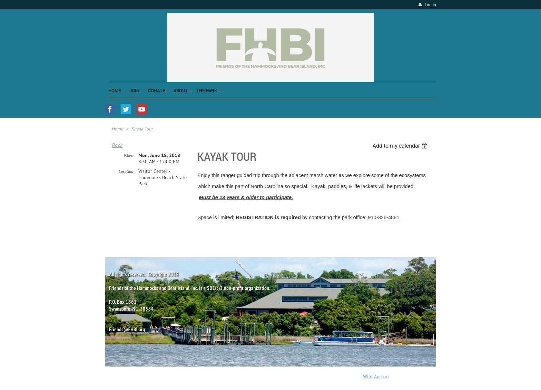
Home (117, 129)
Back (117, 145)
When (128, 155)
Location (126, 171)
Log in (430, 5)
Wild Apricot (376, 376)
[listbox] (400, 146)
